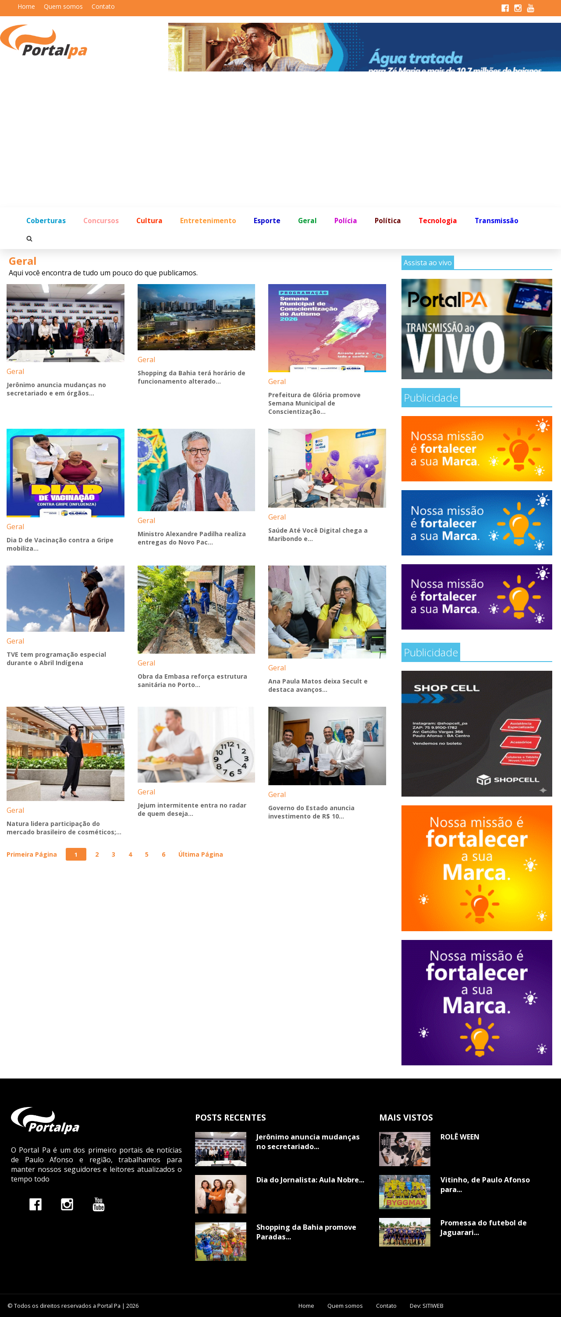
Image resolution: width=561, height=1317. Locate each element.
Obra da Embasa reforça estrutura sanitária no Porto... (192, 680)
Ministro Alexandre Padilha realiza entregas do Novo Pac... (192, 538)
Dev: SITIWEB (427, 1306)
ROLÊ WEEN (459, 1137)
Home (26, 6)
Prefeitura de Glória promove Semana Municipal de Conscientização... (314, 403)
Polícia (345, 220)
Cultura (149, 220)
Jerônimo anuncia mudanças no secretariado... (308, 1141)
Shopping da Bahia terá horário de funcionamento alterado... (191, 377)
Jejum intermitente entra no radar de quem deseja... (192, 809)
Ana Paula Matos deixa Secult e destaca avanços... (318, 685)
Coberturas (46, 220)
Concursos (101, 220)
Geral (307, 220)
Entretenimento (208, 220)
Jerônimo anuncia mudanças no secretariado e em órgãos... (56, 389)
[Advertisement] (280, 141)
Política (388, 220)
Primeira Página (32, 854)
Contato (103, 6)
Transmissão (496, 220)
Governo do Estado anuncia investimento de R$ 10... (311, 812)
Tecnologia (438, 220)
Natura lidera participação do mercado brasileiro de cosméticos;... (64, 827)
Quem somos (63, 6)
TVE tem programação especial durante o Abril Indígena (56, 658)
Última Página (200, 854)
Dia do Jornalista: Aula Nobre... (310, 1180)
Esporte (267, 220)
